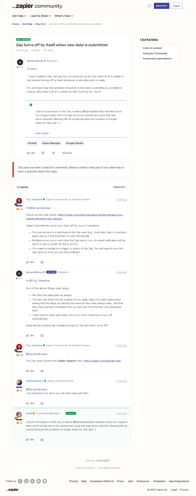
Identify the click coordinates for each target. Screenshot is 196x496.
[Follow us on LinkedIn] (26, 481)
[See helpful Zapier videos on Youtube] (44, 481)
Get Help (19, 16)
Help (84, 481)
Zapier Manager (51, 143)
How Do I (41, 23)
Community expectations (157, 58)
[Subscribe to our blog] (32, 481)
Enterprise (143, 481)
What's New (64, 16)
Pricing (73, 481)
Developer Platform (102, 481)
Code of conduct (152, 48)
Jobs (130, 481)
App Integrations (179, 481)
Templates (159, 481)
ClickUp (32, 143)
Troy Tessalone (34, 199)
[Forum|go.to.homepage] (38, 6)
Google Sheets (74, 143)
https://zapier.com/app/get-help (102, 360)
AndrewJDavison (35, 380)
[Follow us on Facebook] (20, 481)
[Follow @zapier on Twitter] (38, 481)
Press (120, 481)
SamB (29, 413)
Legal (174, 489)
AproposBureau (35, 60)
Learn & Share (41, 16)
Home (15, 23)
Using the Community (155, 53)
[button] (161, 6)
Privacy (184, 489)
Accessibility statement (109, 467)
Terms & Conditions (85, 467)
